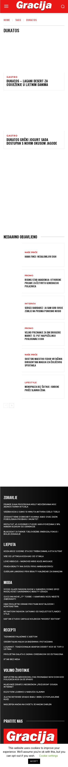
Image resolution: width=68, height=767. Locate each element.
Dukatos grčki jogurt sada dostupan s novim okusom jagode (32, 141)
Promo (29, 276)
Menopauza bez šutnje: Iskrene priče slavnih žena (42, 388)
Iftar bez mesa (12, 659)
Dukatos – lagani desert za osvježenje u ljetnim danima (27, 83)
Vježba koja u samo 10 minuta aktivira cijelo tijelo (32, 512)
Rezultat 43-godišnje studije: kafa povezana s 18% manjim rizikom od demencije (32, 525)
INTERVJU (30, 304)
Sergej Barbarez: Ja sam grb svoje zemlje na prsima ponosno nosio (44, 309)
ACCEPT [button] (34, 761)
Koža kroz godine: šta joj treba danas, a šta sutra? (33, 551)
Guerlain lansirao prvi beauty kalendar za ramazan (33, 571)
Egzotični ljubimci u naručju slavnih (24, 692)
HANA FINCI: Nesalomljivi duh (40, 256)
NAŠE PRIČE (31, 252)
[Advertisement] (34, 192)
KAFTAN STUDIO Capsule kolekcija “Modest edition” (32, 619)
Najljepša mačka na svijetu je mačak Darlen (27, 704)
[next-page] (11, 405)
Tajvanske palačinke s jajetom (20, 637)
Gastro (12, 77)
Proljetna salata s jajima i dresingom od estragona (33, 654)
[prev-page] (6, 405)
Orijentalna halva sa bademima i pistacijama (28, 642)
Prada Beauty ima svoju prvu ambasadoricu (28, 566)
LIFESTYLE (31, 383)
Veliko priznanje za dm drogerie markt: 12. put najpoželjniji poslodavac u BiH (43, 335)
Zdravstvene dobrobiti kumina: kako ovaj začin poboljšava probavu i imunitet (30, 518)
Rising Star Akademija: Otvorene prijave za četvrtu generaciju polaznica (43, 283)
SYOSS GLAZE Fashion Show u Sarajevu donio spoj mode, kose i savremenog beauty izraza (31, 590)
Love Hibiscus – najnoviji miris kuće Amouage (28, 561)
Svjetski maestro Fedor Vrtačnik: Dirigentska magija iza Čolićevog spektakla (44, 362)
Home (7, 20)
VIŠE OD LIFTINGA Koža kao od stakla (24, 556)
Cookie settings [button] (48, 755)
